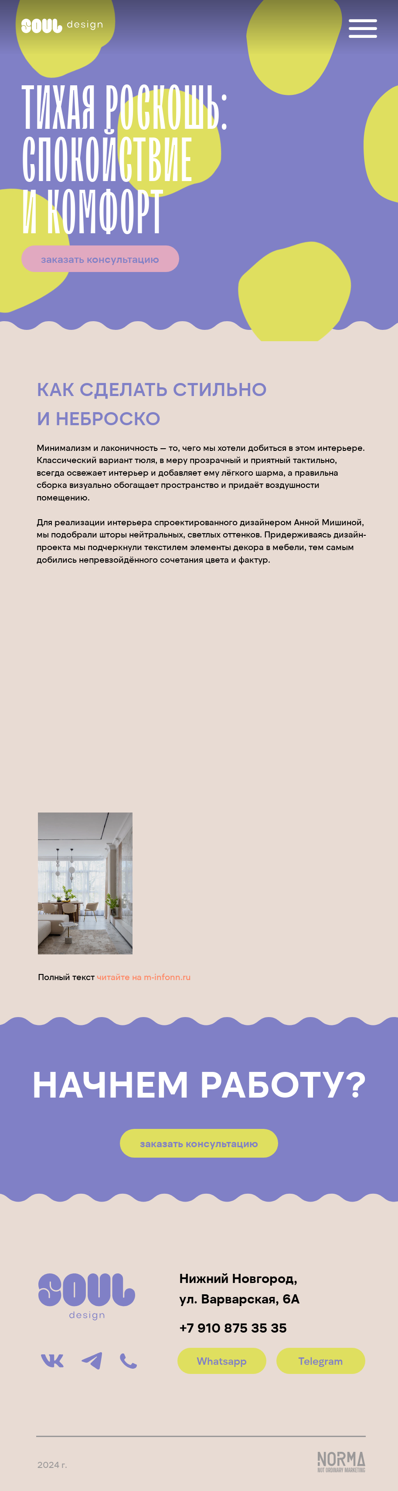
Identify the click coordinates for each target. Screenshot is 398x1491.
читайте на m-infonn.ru (144, 976)
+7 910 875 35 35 (233, 1327)
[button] (100, 258)
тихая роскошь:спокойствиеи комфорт (125, 162)
